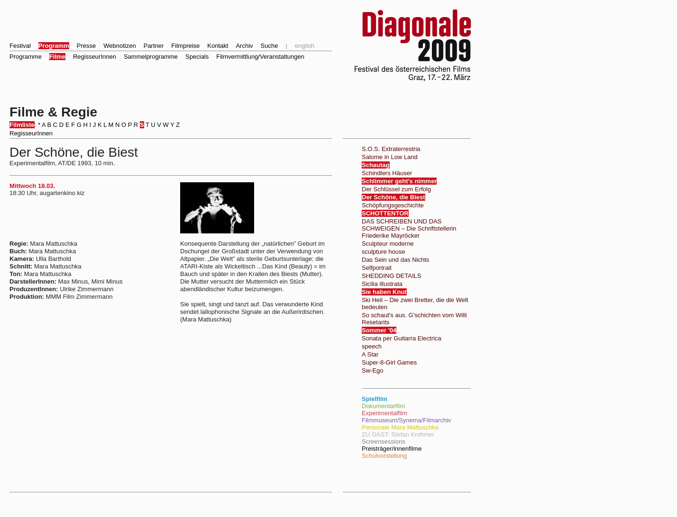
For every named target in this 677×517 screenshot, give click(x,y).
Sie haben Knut (384, 291)
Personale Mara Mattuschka (400, 427)
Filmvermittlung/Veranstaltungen (260, 56)
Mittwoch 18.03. (32, 185)
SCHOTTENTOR (385, 213)
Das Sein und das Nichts (395, 259)
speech (372, 346)
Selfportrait (377, 267)
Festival (20, 45)
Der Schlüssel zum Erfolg (396, 189)
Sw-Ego (373, 370)
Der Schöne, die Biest (393, 197)
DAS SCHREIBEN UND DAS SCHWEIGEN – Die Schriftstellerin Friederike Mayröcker (409, 228)
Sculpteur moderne (388, 243)
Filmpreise (185, 45)
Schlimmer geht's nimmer (399, 181)
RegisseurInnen (94, 56)
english (304, 45)
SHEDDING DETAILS (391, 275)
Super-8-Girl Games (389, 362)
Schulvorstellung (384, 455)
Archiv (244, 45)
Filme (57, 56)
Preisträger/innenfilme (391, 448)
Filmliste (22, 124)
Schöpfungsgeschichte (393, 205)
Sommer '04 (379, 330)
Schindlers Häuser (387, 173)
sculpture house (383, 251)
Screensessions (383, 441)
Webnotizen (119, 45)
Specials (197, 56)
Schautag (376, 165)
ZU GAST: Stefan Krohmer (398, 434)
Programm (53, 45)
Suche (269, 45)
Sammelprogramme (151, 56)
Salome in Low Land (390, 156)
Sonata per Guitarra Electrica (401, 338)
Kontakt (217, 45)
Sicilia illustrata (382, 283)
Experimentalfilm (384, 413)
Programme (25, 56)
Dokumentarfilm (383, 406)
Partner (154, 45)
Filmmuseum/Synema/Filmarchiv (406, 420)
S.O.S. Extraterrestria (391, 148)
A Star (370, 354)
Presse (86, 45)
